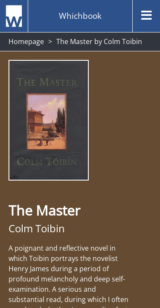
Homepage (26, 41)
